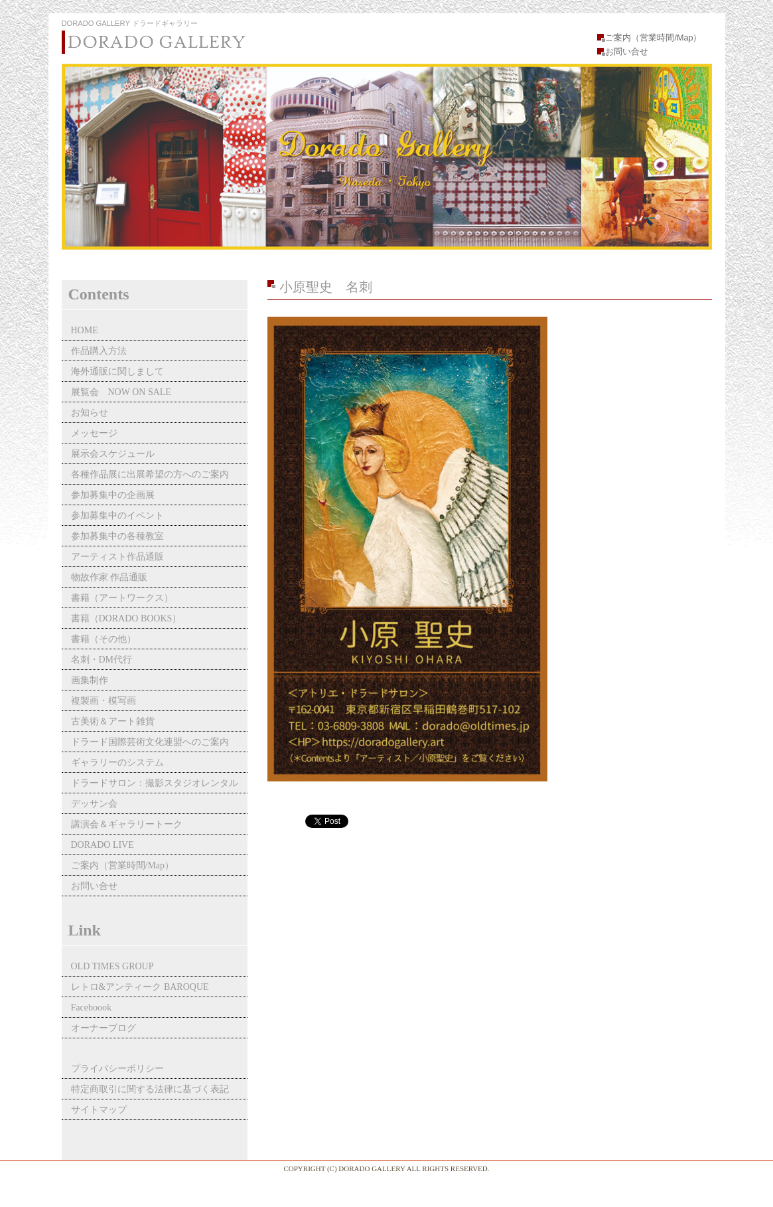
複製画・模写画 (103, 701)
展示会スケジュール (113, 454)
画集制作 (89, 680)
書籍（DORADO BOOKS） (126, 618)
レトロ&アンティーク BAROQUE (140, 987)
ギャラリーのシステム (117, 762)
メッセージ (94, 433)
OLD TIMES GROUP (112, 966)
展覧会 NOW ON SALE (121, 392)
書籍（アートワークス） (122, 598)
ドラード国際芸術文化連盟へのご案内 (150, 742)
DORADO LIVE (102, 845)
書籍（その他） (103, 639)
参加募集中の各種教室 (117, 536)
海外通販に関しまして (117, 371)
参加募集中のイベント (117, 516)
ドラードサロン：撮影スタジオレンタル (154, 783)
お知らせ (89, 413)
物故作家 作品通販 (109, 577)
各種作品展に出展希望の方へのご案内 (150, 474)
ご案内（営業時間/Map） (653, 37)
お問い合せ (626, 51)
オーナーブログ (103, 1028)
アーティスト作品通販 (122, 557)
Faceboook (91, 1007)
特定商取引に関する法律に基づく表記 (150, 1089)
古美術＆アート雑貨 (113, 721)
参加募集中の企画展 (113, 495)
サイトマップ (99, 1110)
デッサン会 (94, 804)
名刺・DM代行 (102, 660)
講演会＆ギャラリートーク (126, 824)
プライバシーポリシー (117, 1069)
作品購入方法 (99, 351)
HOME (84, 330)
